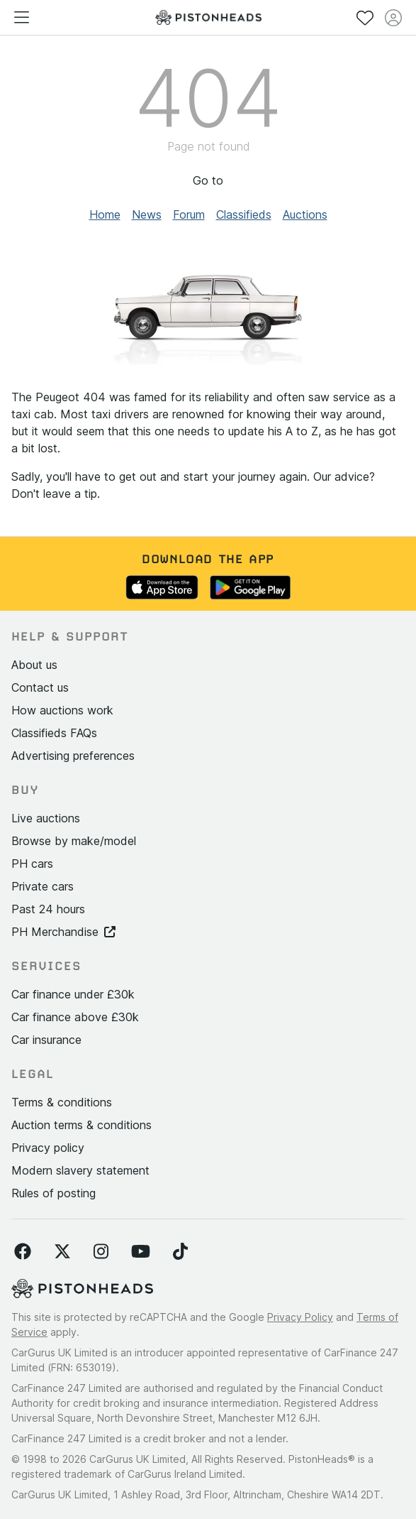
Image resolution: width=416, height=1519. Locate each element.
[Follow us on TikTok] (180, 1252)
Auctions (305, 214)
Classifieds (243, 214)
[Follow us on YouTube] (140, 1252)
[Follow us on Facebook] (22, 1252)
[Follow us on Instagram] (101, 1252)
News (147, 214)
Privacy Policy (300, 1317)
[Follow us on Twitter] (62, 1252)
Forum (189, 214)
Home (104, 214)
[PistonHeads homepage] (208, 17)
